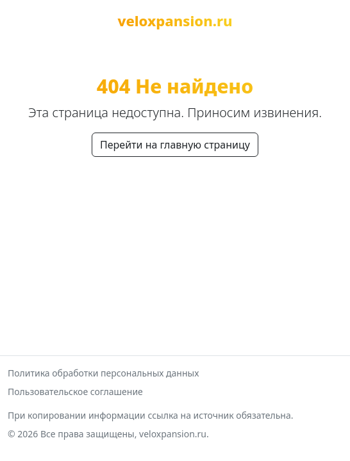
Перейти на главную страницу (175, 145)
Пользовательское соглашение (75, 391)
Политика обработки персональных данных (103, 373)
